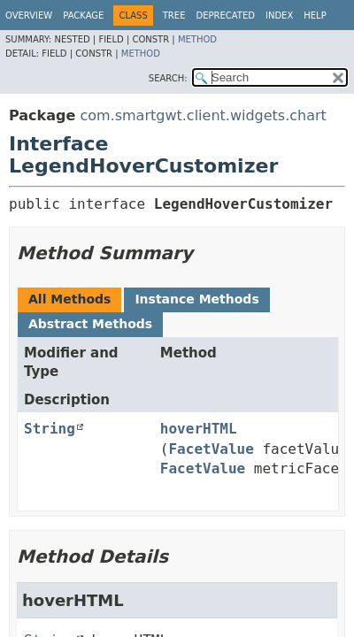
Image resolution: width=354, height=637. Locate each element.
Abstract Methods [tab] (90, 324)
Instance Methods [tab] (196, 299)
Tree (174, 15)
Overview (28, 15)
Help (315, 15)
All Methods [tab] (69, 299)
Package (83, 15)
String (49, 428)
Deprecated (225, 15)
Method (197, 39)
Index (279, 15)
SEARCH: (168, 78)
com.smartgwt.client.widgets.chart (203, 115)
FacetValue (210, 449)
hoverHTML (198, 428)
